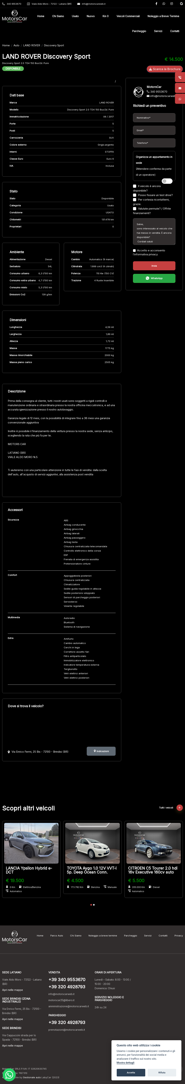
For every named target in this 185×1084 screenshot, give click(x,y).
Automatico (14, 891)
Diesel (154, 887)
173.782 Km (75, 887)
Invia (154, 265)
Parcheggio (130, 935)
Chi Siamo (75, 935)
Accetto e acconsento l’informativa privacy (149, 252)
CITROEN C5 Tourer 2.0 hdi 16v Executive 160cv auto (152, 870)
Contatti (163, 935)
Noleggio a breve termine (103, 935)
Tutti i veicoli (171, 807)
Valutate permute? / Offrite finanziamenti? (152, 211)
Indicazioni (101, 751)
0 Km (10, 887)
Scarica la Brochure (164, 69)
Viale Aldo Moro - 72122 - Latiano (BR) (49, 4)
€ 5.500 (136, 881)
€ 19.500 (15, 881)
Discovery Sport (54, 45)
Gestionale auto (32, 1077)
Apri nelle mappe (12, 990)
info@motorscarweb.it (91, 4)
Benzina (93, 887)
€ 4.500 (75, 881)
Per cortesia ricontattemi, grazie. (151, 202)
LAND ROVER (31, 45)
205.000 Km (136, 887)
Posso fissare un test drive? (153, 195)
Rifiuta (161, 1072)
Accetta (131, 1072)
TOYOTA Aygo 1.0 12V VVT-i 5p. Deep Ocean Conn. (92, 870)
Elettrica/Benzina (30, 887)
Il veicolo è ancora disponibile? (147, 188)
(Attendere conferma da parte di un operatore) (154, 165)
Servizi (148, 935)
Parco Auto (56, 935)
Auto (16, 45)
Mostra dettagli (125, 1062)
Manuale (110, 887)
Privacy (179, 935)
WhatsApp (154, 279)
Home (6, 45)
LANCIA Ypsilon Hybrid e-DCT (29, 870)
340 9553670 (11, 4)
